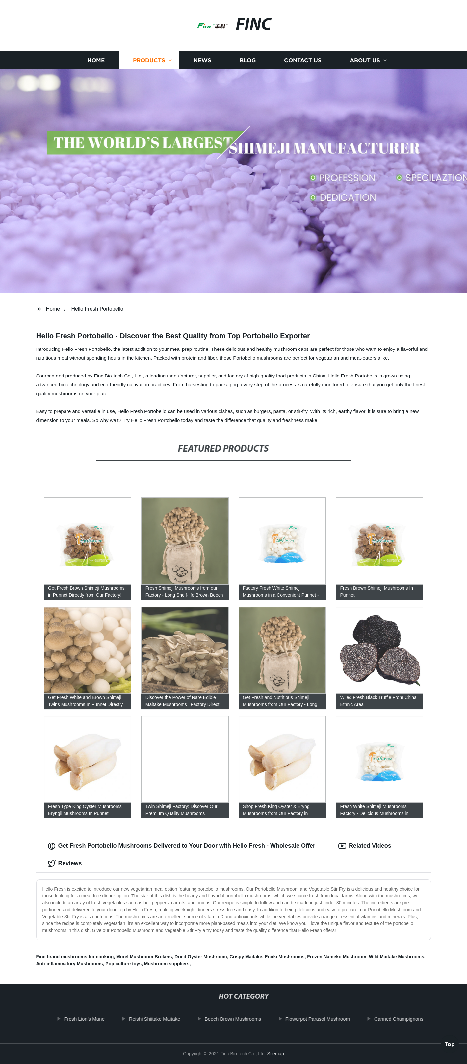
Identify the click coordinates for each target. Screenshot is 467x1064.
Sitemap (275, 1053)
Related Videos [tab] (364, 846)
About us (365, 60)
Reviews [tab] (65, 864)
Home (96, 60)
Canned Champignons (410, 1019)
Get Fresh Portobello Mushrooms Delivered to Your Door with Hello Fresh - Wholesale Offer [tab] (181, 846)
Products (149, 60)
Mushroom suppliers (167, 963)
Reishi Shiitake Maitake (166, 1019)
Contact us (303, 60)
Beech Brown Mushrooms (245, 1019)
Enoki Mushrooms (284, 956)
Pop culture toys (123, 963)
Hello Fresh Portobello (97, 309)
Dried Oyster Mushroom (200, 956)
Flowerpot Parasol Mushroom (329, 1019)
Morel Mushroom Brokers (144, 956)
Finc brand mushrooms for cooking (75, 956)
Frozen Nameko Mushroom (336, 956)
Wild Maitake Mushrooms (396, 956)
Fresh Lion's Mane (96, 1019)
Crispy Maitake (246, 956)
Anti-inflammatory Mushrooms (69, 963)
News (202, 60)
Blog (248, 60)
